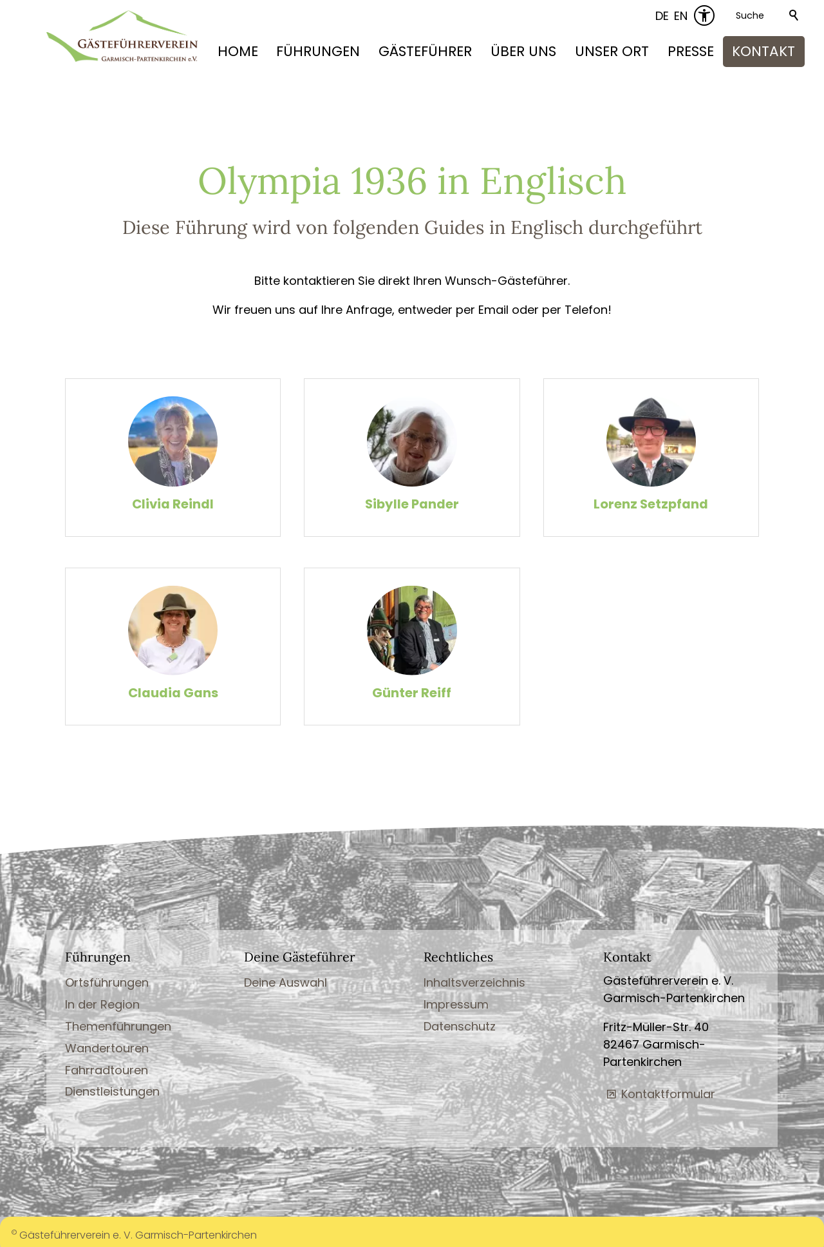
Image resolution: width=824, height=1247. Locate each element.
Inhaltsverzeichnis (474, 982)
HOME (238, 51)
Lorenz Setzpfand (651, 505)
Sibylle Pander (412, 505)
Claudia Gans (173, 706)
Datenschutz (460, 1026)
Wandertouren (107, 1047)
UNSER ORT (612, 51)
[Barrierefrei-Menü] (704, 15)
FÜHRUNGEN (318, 51)
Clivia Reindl (173, 505)
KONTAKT (763, 51)
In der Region (102, 1004)
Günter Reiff (411, 706)
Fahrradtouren (106, 1069)
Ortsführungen (107, 982)
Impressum (456, 1004)
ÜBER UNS (523, 51)
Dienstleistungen (112, 1091)
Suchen (794, 15)
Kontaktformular (668, 1093)
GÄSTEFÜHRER (425, 51)
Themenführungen (118, 1026)
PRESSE (691, 51)
